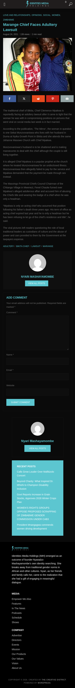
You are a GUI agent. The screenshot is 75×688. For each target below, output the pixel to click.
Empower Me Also (21, 599)
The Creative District (54, 680)
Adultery (8, 246)
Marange (48, 246)
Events (15, 644)
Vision (15, 663)
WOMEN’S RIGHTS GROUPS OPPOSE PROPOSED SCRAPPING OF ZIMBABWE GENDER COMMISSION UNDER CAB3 (36, 513)
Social (47, 15)
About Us (17, 668)
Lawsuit (36, 246)
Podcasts (17, 613)
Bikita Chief (22, 246)
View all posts (36, 283)
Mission (16, 649)
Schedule (17, 617)
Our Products (19, 654)
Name (10, 354)
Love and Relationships (16, 15)
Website (10, 385)
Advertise (17, 635)
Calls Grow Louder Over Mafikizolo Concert (35, 473)
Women (56, 15)
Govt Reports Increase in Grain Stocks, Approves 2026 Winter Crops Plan (36, 498)
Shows (15, 622)
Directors (16, 640)
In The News (18, 608)
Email (9, 370)
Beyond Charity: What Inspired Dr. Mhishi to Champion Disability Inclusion (35, 485)
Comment (12, 312)
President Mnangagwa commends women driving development (35, 526)
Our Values (18, 658)
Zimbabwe (8, 20)
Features (16, 603)
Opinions (37, 15)
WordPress (44, 683)
